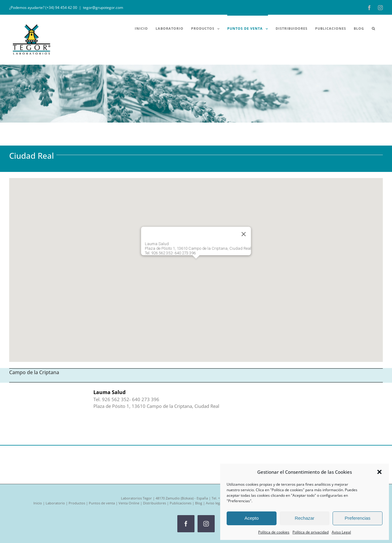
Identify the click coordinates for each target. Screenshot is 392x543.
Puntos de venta (102, 503)
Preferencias (357, 518)
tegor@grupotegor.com (103, 7)
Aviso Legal (341, 532)
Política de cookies (273, 532)
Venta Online (129, 503)
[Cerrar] (243, 234)
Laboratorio (55, 503)
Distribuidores (154, 503)
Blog (198, 503)
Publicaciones (180, 503)
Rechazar (304, 518)
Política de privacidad (310, 532)
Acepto (251, 518)
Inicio (37, 503)
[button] (379, 472)
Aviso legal (214, 503)
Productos (77, 503)
